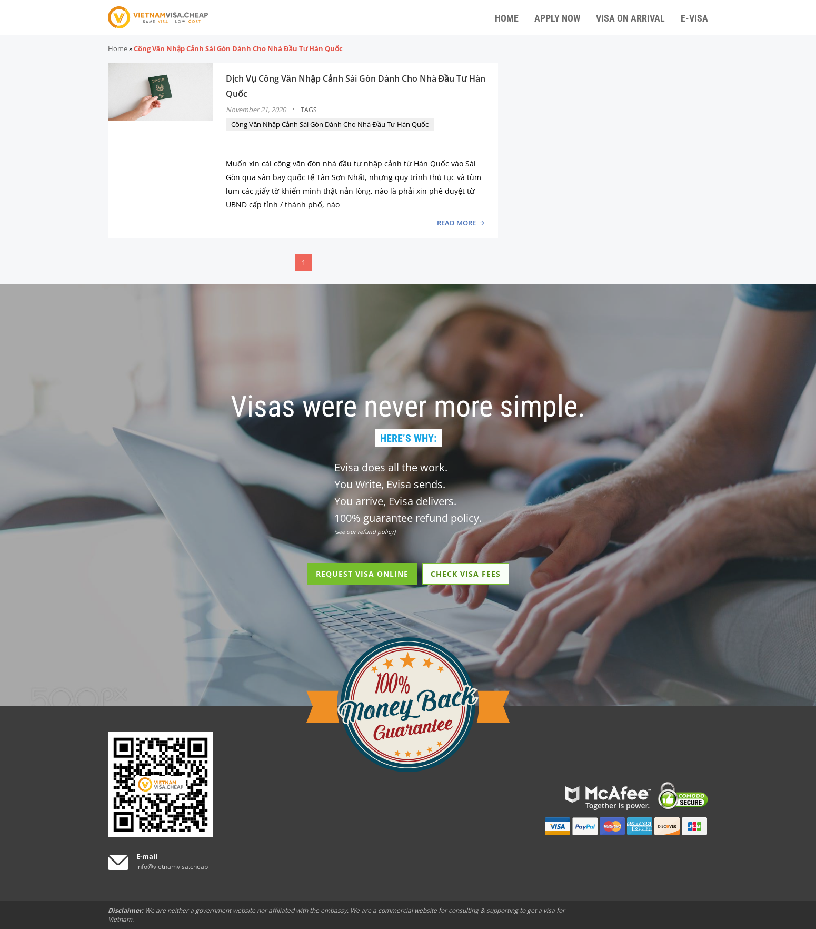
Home (117, 48)
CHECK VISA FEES (466, 574)
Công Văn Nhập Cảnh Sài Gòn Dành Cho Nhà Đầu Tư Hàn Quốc (329, 124)
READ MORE (456, 223)
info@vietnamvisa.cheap (172, 866)
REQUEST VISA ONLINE (362, 574)
